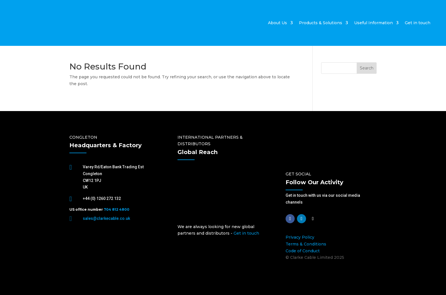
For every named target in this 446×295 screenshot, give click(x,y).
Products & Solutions (320, 22)
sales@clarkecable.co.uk (106, 218)
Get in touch (417, 22)
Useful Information (373, 22)
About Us (277, 22)
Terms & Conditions (306, 244)
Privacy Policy (300, 237)
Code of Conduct (303, 250)
